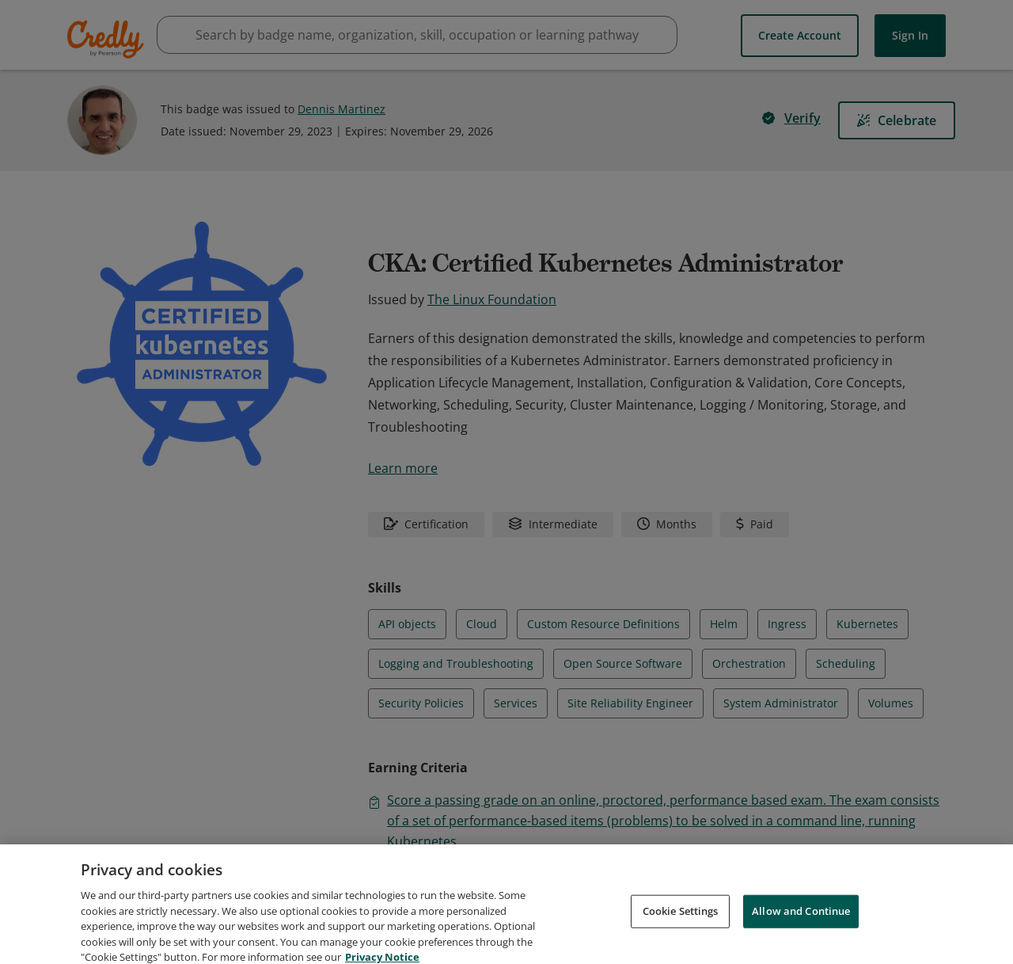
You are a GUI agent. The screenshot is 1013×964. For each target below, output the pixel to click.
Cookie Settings (681, 927)
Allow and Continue (801, 927)
